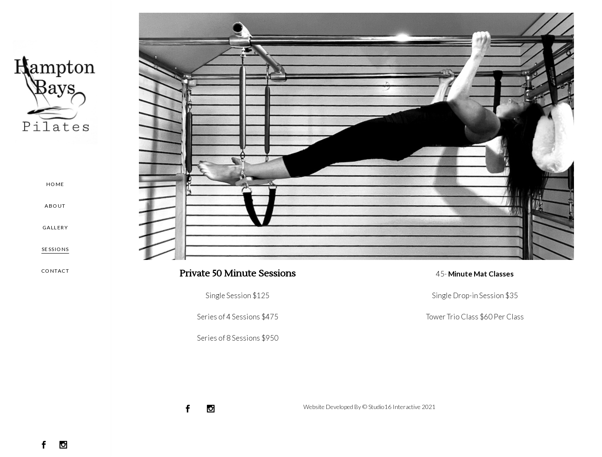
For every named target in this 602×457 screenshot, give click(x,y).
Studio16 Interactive (394, 406)
